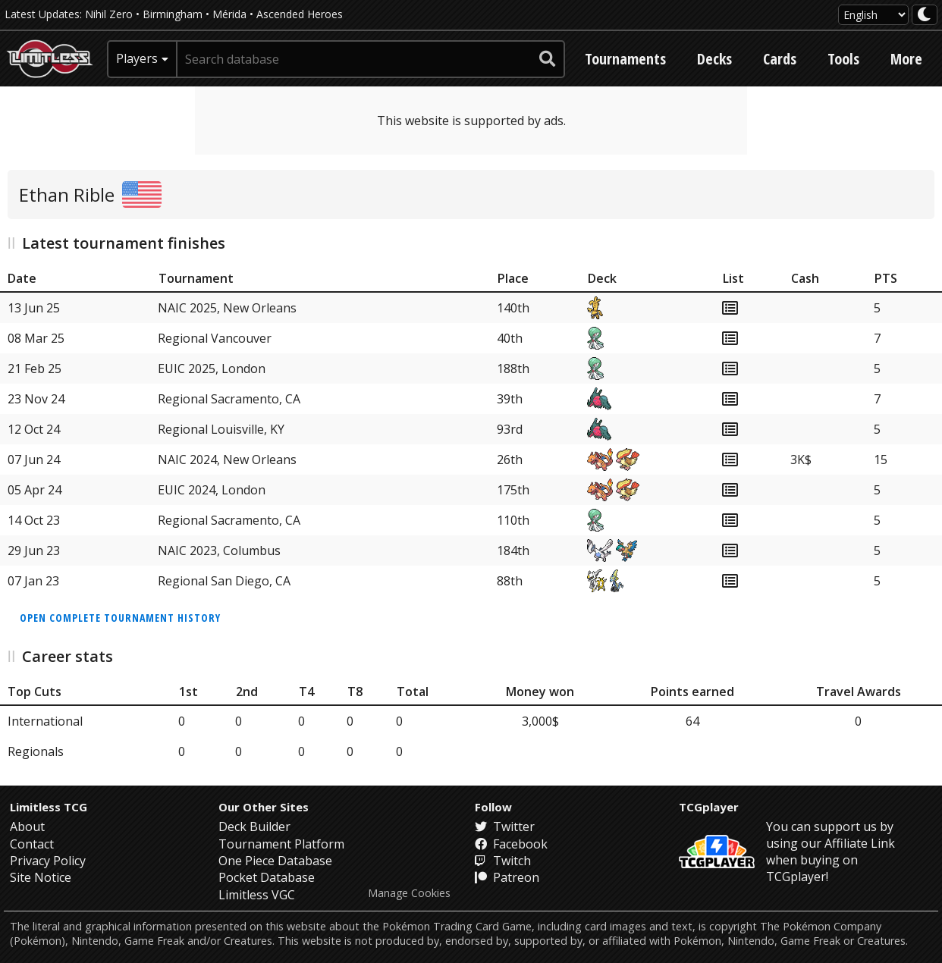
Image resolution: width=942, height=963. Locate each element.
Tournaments (625, 59)
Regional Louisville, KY (221, 429)
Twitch (503, 860)
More (906, 59)
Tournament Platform (281, 844)
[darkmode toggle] (924, 15)
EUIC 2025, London (211, 368)
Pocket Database (266, 877)
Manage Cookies (409, 893)
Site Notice (40, 877)
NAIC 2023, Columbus (219, 550)
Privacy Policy (48, 860)
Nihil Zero (109, 14)
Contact (32, 844)
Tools (843, 59)
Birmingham (173, 14)
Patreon (507, 877)
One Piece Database (275, 860)
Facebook (511, 844)
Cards (779, 59)
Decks (714, 59)
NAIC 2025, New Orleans (227, 308)
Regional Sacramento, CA (229, 399)
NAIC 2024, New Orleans (227, 459)
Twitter (505, 826)
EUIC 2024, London (211, 490)
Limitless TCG (48, 806)
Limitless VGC (256, 894)
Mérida (229, 14)
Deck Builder (254, 826)
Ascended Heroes (299, 14)
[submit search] (548, 59)
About (27, 826)
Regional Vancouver (215, 338)
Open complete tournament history (120, 617)
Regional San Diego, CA (224, 580)
